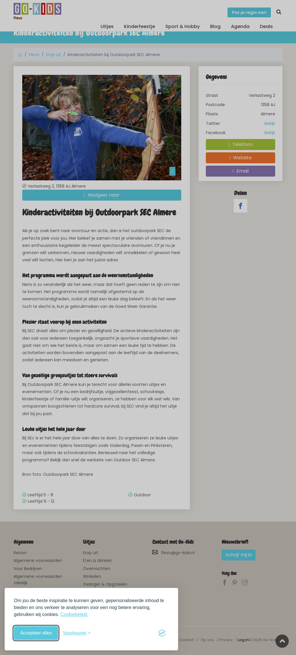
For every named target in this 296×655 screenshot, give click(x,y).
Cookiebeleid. (74, 614)
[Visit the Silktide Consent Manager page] (162, 633)
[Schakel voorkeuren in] (76, 633)
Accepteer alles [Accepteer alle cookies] (36, 632)
